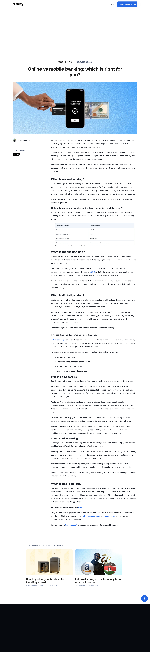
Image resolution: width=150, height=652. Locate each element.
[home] (17, 4)
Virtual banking (57, 340)
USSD (92, 272)
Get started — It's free (127, 4)
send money (110, 516)
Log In (112, 4)
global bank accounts (91, 516)
